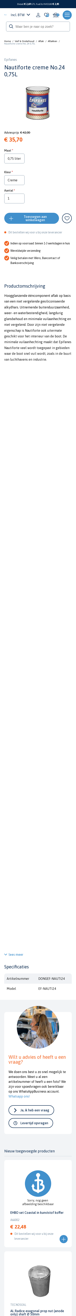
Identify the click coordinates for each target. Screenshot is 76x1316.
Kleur (7, 172)
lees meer (16, 954)
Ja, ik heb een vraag (34, 1110)
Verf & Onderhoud (24, 41)
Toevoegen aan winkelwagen (35, 218)
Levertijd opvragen (34, 1123)
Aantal (8, 190)
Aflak (41, 41)
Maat (7, 150)
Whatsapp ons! (19, 1096)
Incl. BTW (20, 15)
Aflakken (52, 41)
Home (7, 41)
